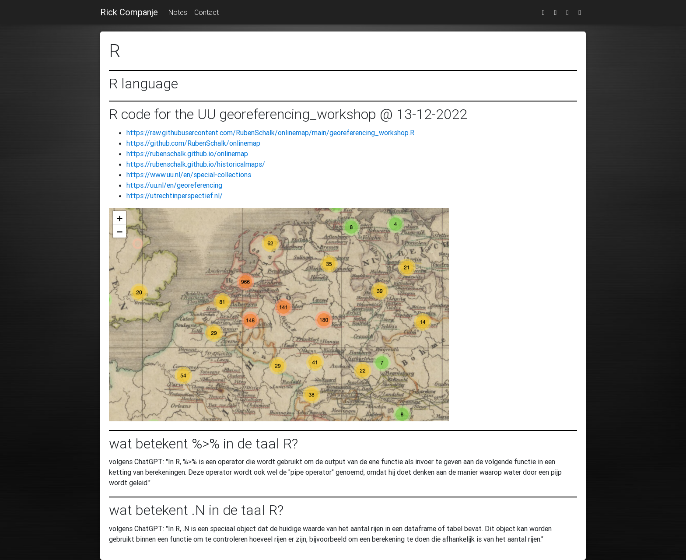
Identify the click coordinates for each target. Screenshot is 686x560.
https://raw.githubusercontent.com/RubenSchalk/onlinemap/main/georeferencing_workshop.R (270, 132)
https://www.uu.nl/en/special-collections (188, 174)
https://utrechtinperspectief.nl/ (174, 195)
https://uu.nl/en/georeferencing (174, 185)
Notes (177, 12)
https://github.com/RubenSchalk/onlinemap (193, 143)
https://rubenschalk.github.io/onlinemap (187, 153)
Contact (206, 12)
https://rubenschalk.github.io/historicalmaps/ (195, 164)
